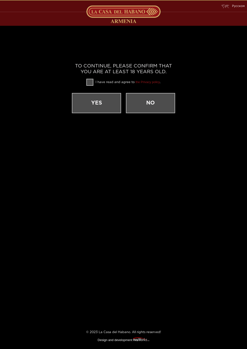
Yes (96, 103)
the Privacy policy (148, 82)
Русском (233, 6)
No (150, 103)
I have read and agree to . (123, 82)
